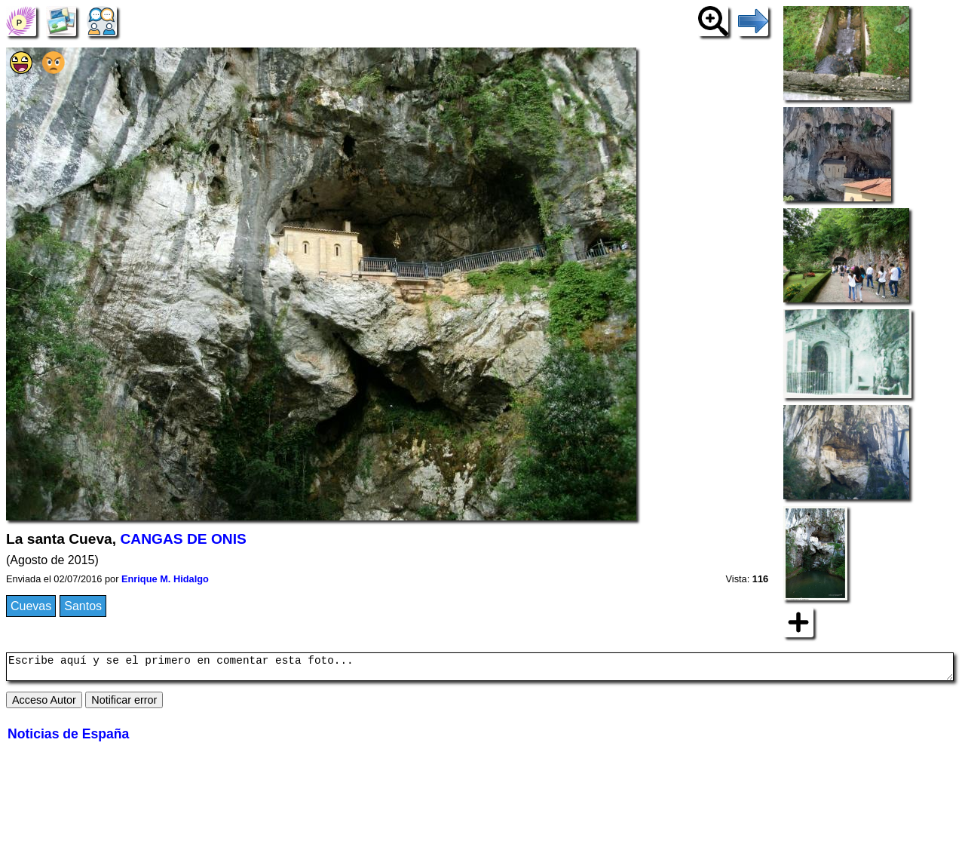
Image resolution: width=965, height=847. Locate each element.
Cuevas (31, 606)
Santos (83, 606)
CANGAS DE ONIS (183, 539)
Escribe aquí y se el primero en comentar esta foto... (480, 669)
